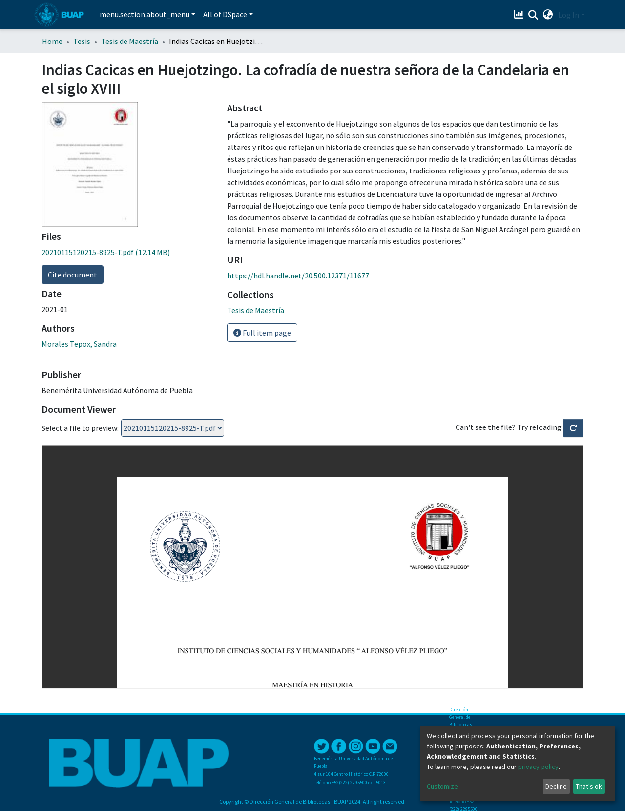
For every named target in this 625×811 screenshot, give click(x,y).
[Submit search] (533, 15)
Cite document (72, 274)
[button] (548, 15)
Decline (556, 786)
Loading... (172, 428)
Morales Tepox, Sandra (79, 344)
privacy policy (538, 766)
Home (52, 41)
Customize (442, 786)
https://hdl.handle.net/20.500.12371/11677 (298, 275)
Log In (568, 15)
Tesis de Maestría (129, 41)
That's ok (589, 786)
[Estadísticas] (520, 15)
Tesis (81, 41)
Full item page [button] (262, 333)
